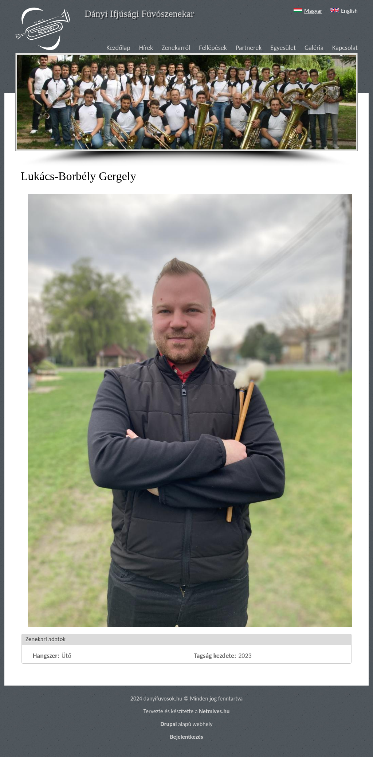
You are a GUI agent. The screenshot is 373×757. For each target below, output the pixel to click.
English (343, 10)
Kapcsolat (345, 47)
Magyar (307, 10)
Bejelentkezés (186, 736)
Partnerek (249, 47)
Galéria (314, 47)
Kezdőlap (118, 47)
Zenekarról (176, 47)
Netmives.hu (214, 711)
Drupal (169, 724)
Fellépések (213, 47)
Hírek (146, 47)
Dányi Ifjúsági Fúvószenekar (139, 13)
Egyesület (283, 47)
